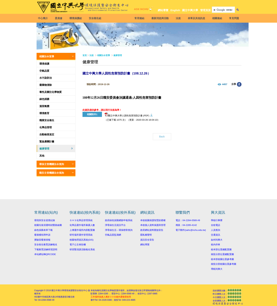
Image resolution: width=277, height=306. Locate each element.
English (175, 10)
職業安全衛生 (46, 120)
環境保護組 (76, 18)
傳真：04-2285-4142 (186, 225)
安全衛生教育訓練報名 (45, 244)
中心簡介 (44, 18)
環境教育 (44, 113)
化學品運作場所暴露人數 (82, 225)
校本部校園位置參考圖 (222, 259)
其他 (41, 155)
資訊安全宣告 (147, 239)
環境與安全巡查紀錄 (44, 220)
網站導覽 (163, 10)
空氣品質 (44, 70)
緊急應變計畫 (46, 141)
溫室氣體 (44, 106)
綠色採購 (44, 99)
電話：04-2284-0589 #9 (188, 220)
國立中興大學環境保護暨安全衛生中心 (69, 290)
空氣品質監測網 (113, 234)
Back (162, 136)
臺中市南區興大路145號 (49, 297)
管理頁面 (205, 10)
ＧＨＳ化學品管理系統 (81, 220)
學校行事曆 (216, 220)
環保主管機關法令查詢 (51, 164)
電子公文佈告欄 (78, 244)
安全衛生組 (96, 18)
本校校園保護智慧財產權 (153, 220)
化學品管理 (45, 127)
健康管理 (44, 148)
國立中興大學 (190, 10)
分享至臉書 (239, 84)
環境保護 (44, 63)
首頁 (84, 55)
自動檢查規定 (46, 134)
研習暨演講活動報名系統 (82, 249)
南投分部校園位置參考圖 (223, 264)
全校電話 (215, 225)
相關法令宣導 (46, 56)
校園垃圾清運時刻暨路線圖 (48, 225)
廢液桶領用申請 (42, 234)
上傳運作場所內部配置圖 (82, 230)
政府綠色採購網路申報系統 (118, 220)
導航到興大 (216, 269)
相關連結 (216, 18)
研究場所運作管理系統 (81, 234)
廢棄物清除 (45, 84)
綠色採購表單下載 (43, 230)
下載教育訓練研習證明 (45, 249)
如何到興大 (216, 239)
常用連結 (139, 18)
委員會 (59, 18)
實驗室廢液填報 (42, 239)
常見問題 (233, 18)
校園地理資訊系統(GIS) (81, 239)
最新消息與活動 (159, 18)
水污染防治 (45, 77)
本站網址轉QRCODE (45, 254)
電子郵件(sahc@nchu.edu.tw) (191, 230)
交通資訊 (215, 234)
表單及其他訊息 (195, 18)
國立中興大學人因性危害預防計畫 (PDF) (127, 115)
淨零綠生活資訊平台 (115, 225)
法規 (177, 18)
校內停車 (215, 244)
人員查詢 (215, 230)
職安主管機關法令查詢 (51, 172)
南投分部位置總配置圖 (222, 254)
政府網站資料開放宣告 (151, 230)
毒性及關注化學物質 (50, 92)
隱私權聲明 (146, 234)
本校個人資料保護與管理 (153, 225)
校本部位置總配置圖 (221, 249)
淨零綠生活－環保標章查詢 (118, 230)
